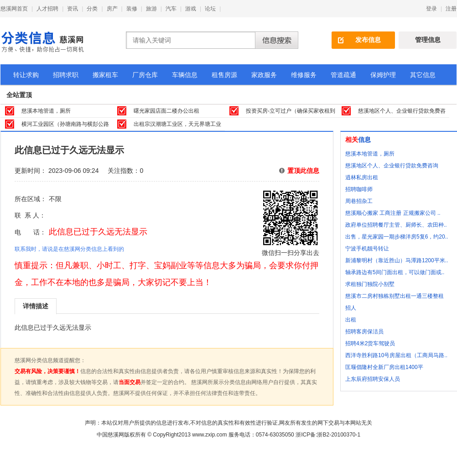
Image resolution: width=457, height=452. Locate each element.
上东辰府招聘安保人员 (372, 379)
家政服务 (264, 74)
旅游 (151, 8)
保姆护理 (383, 74)
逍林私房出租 (361, 177)
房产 (112, 8)
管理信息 (428, 39)
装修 (131, 8)
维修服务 (304, 74)
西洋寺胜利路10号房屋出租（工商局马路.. (396, 355)
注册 (451, 8)
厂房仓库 (145, 74)
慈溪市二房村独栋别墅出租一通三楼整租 (394, 296)
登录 (431, 8)
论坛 (210, 8)
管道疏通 (343, 74)
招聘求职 (65, 74)
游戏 (190, 8)
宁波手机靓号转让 (367, 248)
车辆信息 (184, 74)
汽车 (171, 8)
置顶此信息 (303, 170)
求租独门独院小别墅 (370, 284)
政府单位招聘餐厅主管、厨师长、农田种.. (396, 225)
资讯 (72, 8)
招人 (350, 308)
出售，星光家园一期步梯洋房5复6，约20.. (396, 237)
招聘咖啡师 (359, 189)
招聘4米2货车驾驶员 (370, 343)
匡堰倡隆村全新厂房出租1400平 (384, 367)
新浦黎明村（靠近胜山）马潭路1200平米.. (396, 260)
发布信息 (368, 39)
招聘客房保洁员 (364, 331)
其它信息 (423, 74)
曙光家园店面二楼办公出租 (166, 111)
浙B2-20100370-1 (338, 434)
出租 (350, 320)
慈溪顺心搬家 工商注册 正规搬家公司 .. (393, 213)
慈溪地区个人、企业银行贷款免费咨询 (391, 165)
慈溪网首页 (14, 8)
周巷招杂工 (359, 201)
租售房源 (224, 74)
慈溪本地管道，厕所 (46, 111)
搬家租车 (105, 74)
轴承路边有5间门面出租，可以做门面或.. (394, 272)
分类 (92, 8)
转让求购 (26, 74)
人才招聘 (47, 8)
